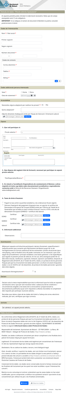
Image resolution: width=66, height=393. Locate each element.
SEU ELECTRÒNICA (25, 5)
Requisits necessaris (17, 389)
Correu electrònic (10, 65)
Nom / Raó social (9, 33)
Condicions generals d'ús (31, 389)
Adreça (6, 78)
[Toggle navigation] (63, 5)
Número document (9, 53)
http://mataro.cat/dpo (43, 332)
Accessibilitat (43, 389)
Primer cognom (7, 40)
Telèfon (6, 71)
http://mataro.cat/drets (38, 356)
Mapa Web (58, 389)
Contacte (51, 389)
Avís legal (7, 389)
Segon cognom (7, 46)
